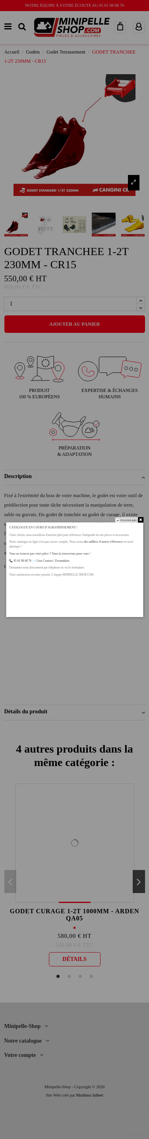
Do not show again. (128, 520)
